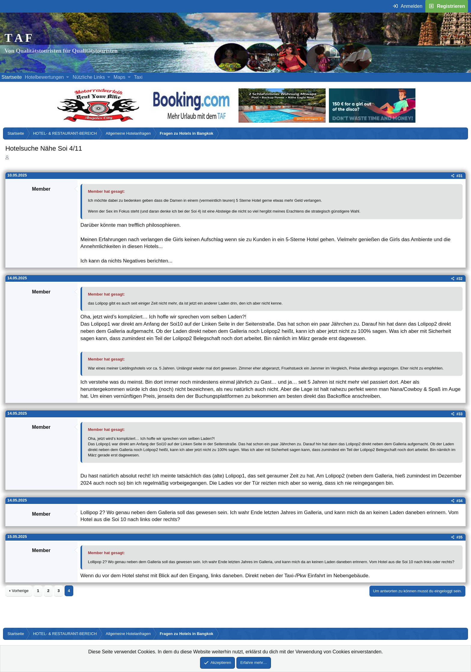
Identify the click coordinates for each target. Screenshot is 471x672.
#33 (460, 414)
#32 (460, 279)
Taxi (138, 77)
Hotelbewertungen (44, 77)
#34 (460, 501)
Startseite (12, 77)
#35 (460, 537)
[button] (67, 77)
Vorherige (20, 590)
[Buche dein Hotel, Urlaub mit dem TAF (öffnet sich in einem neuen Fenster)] (191, 121)
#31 (460, 176)
